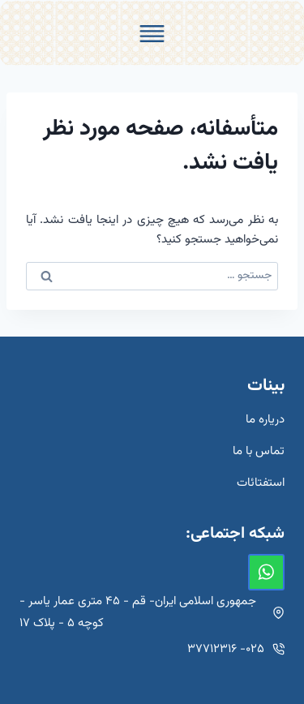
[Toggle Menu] (152, 33)
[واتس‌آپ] (266, 572)
